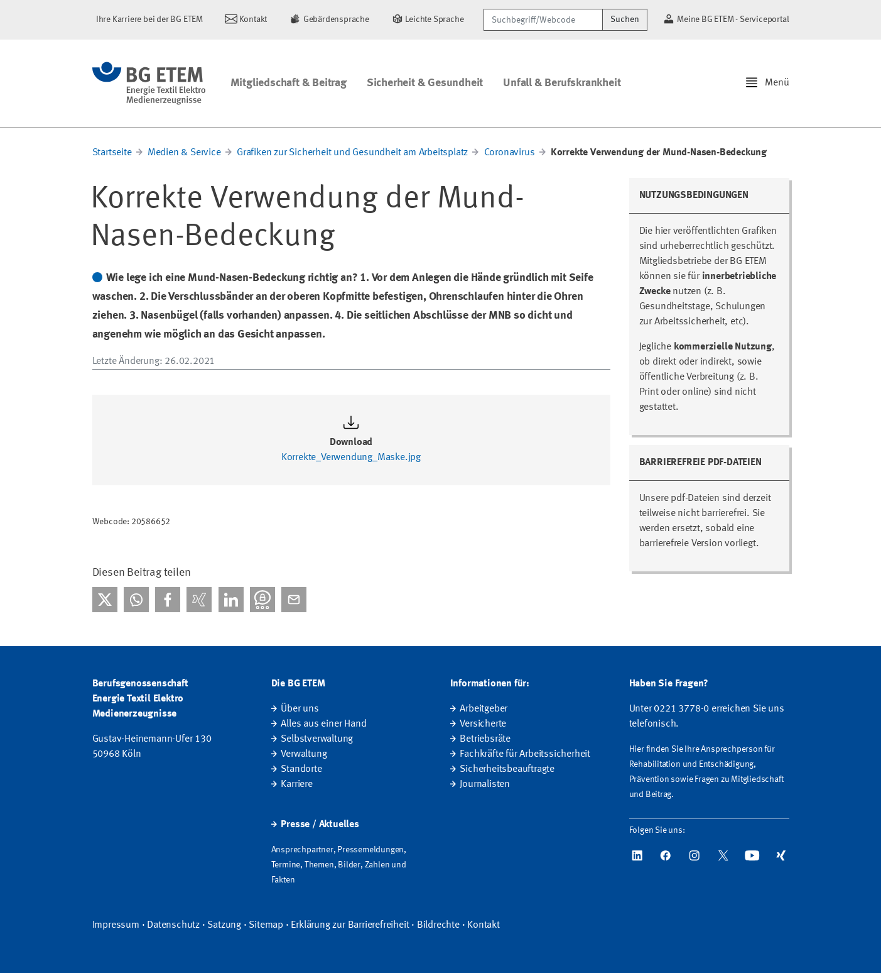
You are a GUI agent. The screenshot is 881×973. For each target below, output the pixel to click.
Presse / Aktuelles (320, 825)
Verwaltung (304, 754)
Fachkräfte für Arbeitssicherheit (525, 754)
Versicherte (483, 724)
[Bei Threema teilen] (262, 599)
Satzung (224, 925)
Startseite (112, 153)
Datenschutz (173, 925)
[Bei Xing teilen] (199, 599)
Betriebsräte (485, 739)
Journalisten (485, 784)
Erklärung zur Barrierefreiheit (350, 925)
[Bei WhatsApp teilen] (136, 599)
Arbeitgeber (483, 709)
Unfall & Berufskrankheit (561, 83)
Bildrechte (438, 925)
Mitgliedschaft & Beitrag (288, 83)
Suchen (624, 19)
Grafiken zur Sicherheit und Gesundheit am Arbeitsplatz (352, 153)
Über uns (299, 709)
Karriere (296, 784)
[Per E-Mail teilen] (293, 599)
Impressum (115, 925)
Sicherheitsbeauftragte (507, 769)
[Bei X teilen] (104, 599)
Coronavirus (509, 153)
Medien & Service (184, 153)
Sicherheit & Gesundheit (425, 83)
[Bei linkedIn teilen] (231, 599)
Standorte (301, 769)
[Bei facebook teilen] (167, 599)
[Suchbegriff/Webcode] (543, 20)
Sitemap (266, 925)
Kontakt (483, 925)
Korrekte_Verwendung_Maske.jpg (351, 458)
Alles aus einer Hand (323, 724)
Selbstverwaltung (317, 739)
